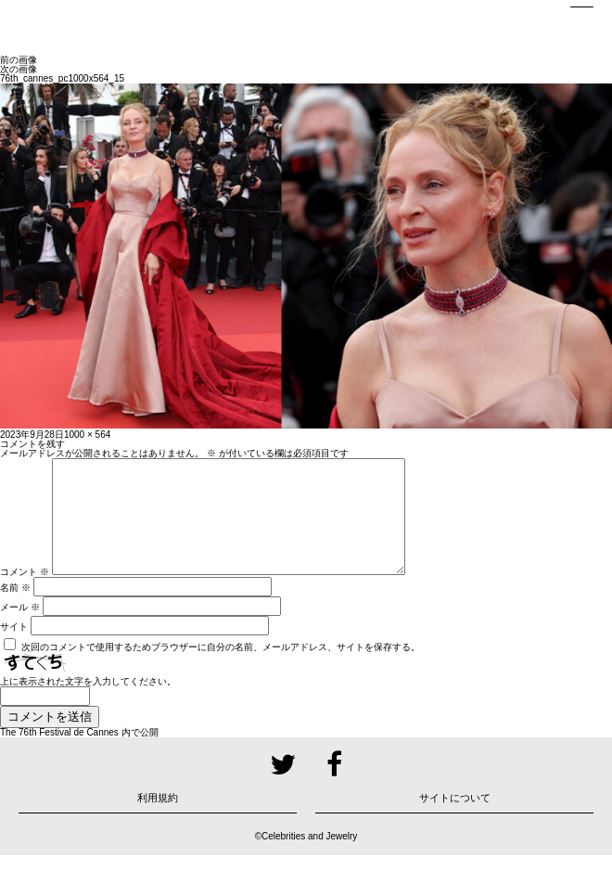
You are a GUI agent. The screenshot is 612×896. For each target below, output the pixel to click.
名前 (15, 610)
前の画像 (18, 60)
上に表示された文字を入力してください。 (88, 703)
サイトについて (455, 820)
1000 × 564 (87, 434)
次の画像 (18, 69)
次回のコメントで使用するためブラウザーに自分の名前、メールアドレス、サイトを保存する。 (220, 669)
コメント (24, 594)
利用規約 (157, 820)
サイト (14, 649)
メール (20, 629)
